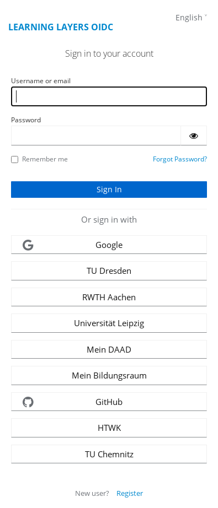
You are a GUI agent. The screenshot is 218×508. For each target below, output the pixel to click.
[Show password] (193, 135)
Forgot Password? (180, 159)
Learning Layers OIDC (60, 27)
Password (26, 120)
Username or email (41, 80)
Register (129, 493)
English (189, 17)
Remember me (39, 159)
